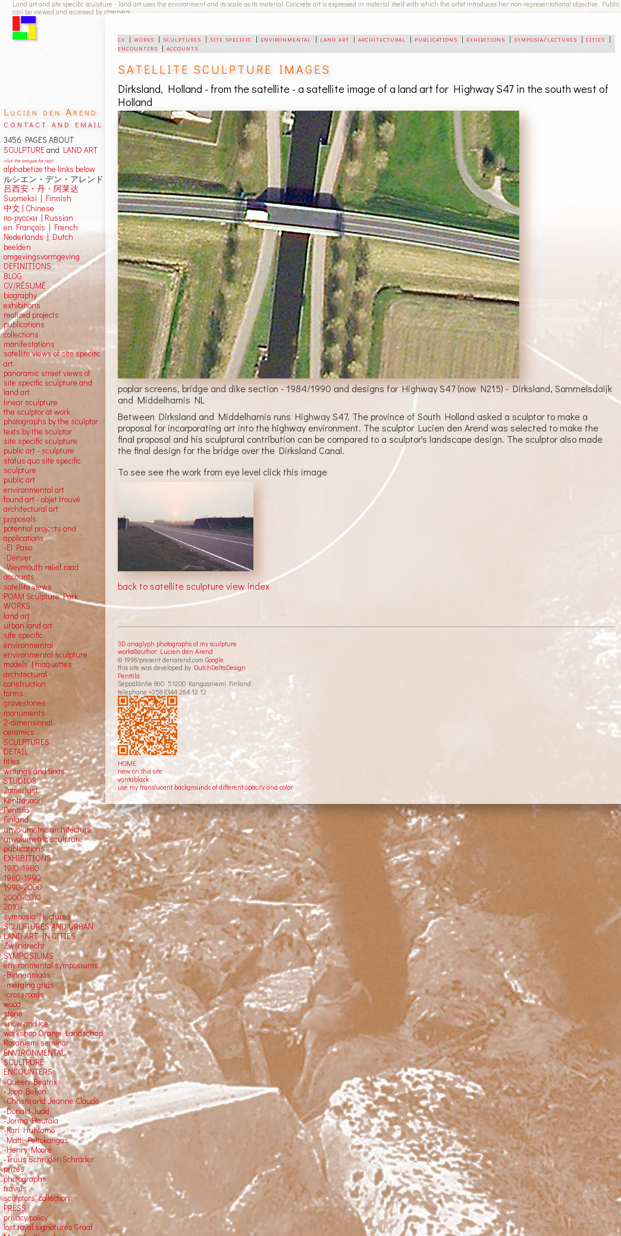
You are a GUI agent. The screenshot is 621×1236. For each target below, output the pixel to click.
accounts (182, 47)
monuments (24, 713)
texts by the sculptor (38, 431)
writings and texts (34, 771)
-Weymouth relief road (41, 567)
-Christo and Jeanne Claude (51, 1101)
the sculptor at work (37, 411)
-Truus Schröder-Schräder (49, 1159)
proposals (20, 519)
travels (15, 1188)
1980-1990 (22, 877)
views (42, 586)
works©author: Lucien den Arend (165, 651)
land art (334, 38)
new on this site (140, 770)
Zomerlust (21, 790)
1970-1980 (21, 868)
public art (19, 479)
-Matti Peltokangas (36, 1140)
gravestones (25, 702)
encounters (138, 47)
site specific (231, 38)
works (144, 38)
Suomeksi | (23, 198)
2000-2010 (22, 897)
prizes (14, 1168)
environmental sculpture (45, 654)
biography (20, 295)
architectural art (31, 508)
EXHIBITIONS (27, 858)
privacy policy (26, 1217)
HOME (127, 763)
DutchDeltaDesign (220, 667)
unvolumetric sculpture (43, 839)
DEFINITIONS (27, 266)
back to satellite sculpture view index (193, 586)
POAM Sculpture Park (41, 596)
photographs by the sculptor (51, 421)
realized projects (31, 314)
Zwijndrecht (24, 945)
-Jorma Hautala (31, 1120)
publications (436, 38)
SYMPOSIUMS (29, 955)
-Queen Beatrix (30, 1082)
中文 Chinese (29, 208)
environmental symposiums (51, 965)
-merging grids (29, 985)
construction (25, 683)
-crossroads (24, 994)
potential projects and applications (40, 533)
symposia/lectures (545, 38)
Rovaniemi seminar (36, 1042)
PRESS (15, 1208)
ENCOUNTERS (28, 1071)
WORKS (17, 605)
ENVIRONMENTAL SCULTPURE (34, 1057)
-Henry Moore (28, 1149)
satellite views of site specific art (52, 358)
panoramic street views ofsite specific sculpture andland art (48, 383)
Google (214, 659)
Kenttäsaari (23, 800)
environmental (286, 38)
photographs (25, 1179)
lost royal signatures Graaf (48, 1227)
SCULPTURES (26, 742)
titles (12, 761)
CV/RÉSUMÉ (25, 285)
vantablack (133, 779)
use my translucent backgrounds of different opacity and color (205, 787)
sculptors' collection (37, 1198)
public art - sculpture (39, 450)
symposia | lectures (37, 916)
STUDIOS (20, 780)
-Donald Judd (26, 1111)
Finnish (56, 198)
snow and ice (26, 1023)
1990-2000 (23, 887)
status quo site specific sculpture (42, 465)
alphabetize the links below (49, 169)
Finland (16, 819)
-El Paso (18, 547)
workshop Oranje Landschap (53, 1033)
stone (13, 1013)
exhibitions (485, 38)
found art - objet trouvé (42, 499)
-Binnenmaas (27, 974)
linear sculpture (31, 402)
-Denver (18, 557)
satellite (17, 586)
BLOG (13, 276)
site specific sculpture (40, 441)
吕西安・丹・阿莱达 (41, 188)
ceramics (19, 732)
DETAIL (16, 751)
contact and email (53, 123)
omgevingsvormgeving (42, 256)
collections (21, 334)
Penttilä (129, 675)
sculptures (182, 38)
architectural (382, 38)
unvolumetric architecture (48, 829)
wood (12, 1004)
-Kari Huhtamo (29, 1130)
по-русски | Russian (38, 217)
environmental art (34, 489)
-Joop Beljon (25, 1091)
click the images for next (28, 160)
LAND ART (78, 150)
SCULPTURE (24, 150)
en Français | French (41, 227)
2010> (14, 907)
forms (13, 693)
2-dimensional (28, 722)
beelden (17, 247)
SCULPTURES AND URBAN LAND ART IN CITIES (48, 931)
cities (595, 38)
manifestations (29, 344)
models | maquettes (38, 664)
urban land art (28, 625)
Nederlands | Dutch (38, 236)
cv (121, 38)
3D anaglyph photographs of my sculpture (177, 643)
